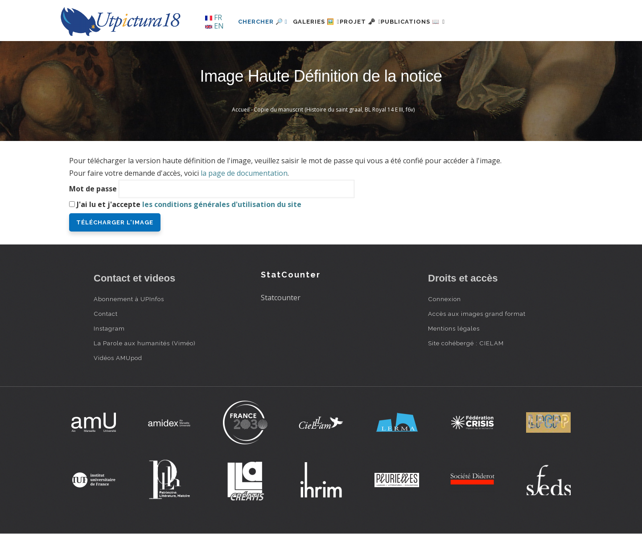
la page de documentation (244, 173)
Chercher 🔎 (263, 21)
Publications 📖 (439, 21)
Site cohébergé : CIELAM (466, 343)
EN (214, 26)
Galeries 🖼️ (321, 21)
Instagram (109, 328)
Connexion (444, 298)
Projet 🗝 (376, 21)
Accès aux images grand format (477, 313)
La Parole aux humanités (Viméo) (145, 343)
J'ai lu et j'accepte (189, 204)
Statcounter (280, 297)
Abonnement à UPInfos (129, 298)
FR (213, 17)
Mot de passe (93, 189)
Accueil (241, 109)
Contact (106, 313)
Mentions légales (454, 328)
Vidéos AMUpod (118, 357)
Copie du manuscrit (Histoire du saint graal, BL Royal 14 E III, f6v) (334, 109)
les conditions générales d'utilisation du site (221, 204)
